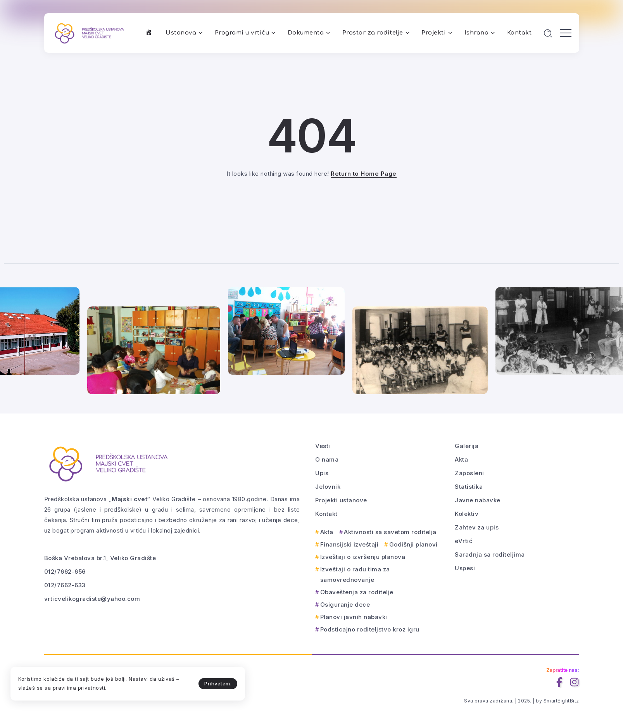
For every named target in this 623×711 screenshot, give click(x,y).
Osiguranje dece (345, 604)
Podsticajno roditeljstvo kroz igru (369, 629)
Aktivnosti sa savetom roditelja (390, 532)
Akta (326, 532)
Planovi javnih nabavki (353, 617)
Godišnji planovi (413, 544)
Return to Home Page (364, 173)
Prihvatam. (178, 682)
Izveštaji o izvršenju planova (363, 556)
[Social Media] (559, 682)
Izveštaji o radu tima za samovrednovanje (355, 574)
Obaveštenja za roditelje (356, 592)
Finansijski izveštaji (349, 544)
